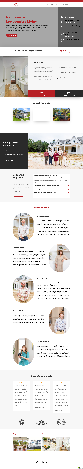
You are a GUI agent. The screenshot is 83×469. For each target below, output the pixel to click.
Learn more (62, 77)
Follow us (41, 126)
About (48, 4)
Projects (52, 4)
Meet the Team (61, 4)
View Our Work (11, 35)
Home (45, 4)
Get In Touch (18, 195)
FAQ (56, 4)
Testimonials (67, 4)
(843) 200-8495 (63, 49)
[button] (80, 468)
